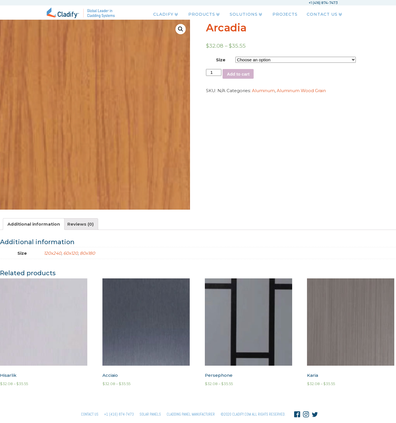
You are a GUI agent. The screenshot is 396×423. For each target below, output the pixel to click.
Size (220, 59)
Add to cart (238, 74)
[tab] (33, 224)
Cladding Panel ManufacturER (191, 414)
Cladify (166, 14)
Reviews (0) (80, 224)
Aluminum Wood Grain (301, 90)
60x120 (70, 253)
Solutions (246, 14)
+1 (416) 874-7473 (119, 414)
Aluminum (263, 90)
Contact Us (324, 14)
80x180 (87, 253)
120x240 (52, 253)
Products (204, 14)
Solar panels (150, 414)
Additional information (33, 224)
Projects (284, 14)
